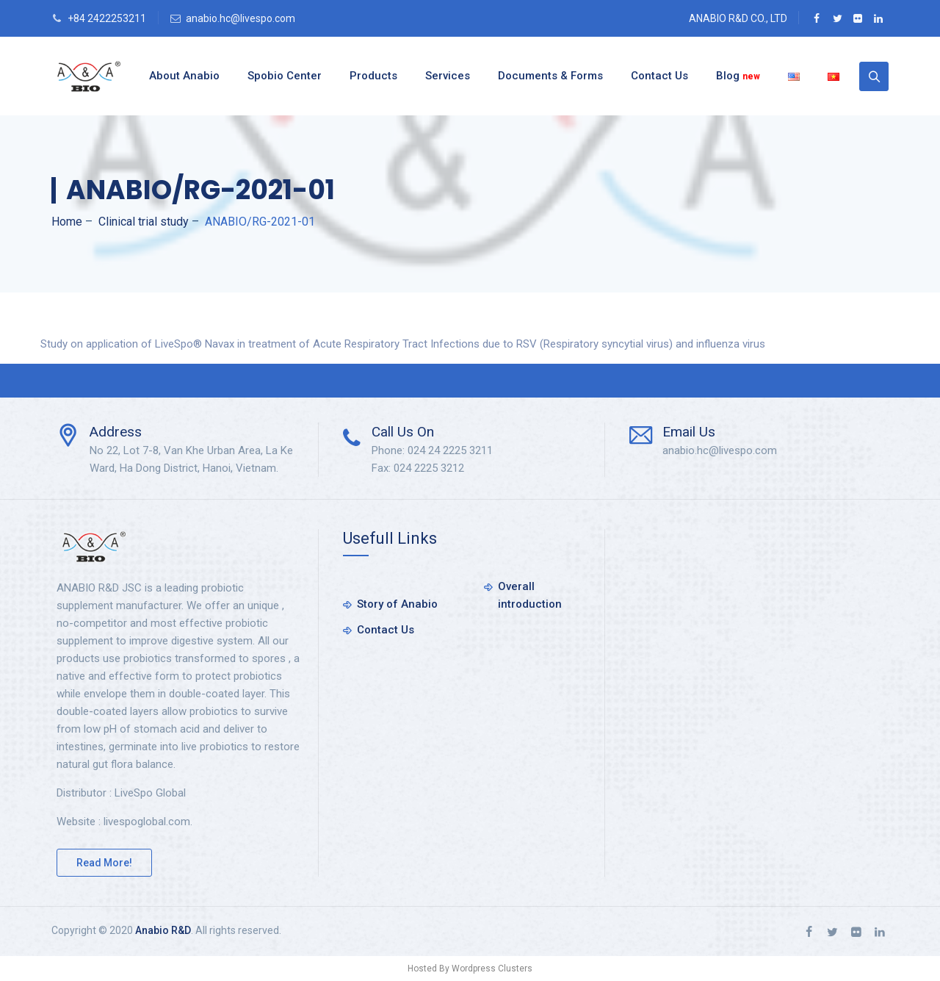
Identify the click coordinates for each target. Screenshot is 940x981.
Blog (738, 75)
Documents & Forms (550, 75)
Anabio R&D (163, 930)
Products (373, 75)
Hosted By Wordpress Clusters (470, 968)
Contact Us (659, 75)
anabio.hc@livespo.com (240, 18)
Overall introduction (530, 595)
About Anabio (184, 75)
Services (447, 75)
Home (66, 222)
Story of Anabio (397, 604)
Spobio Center (284, 75)
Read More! (104, 863)
